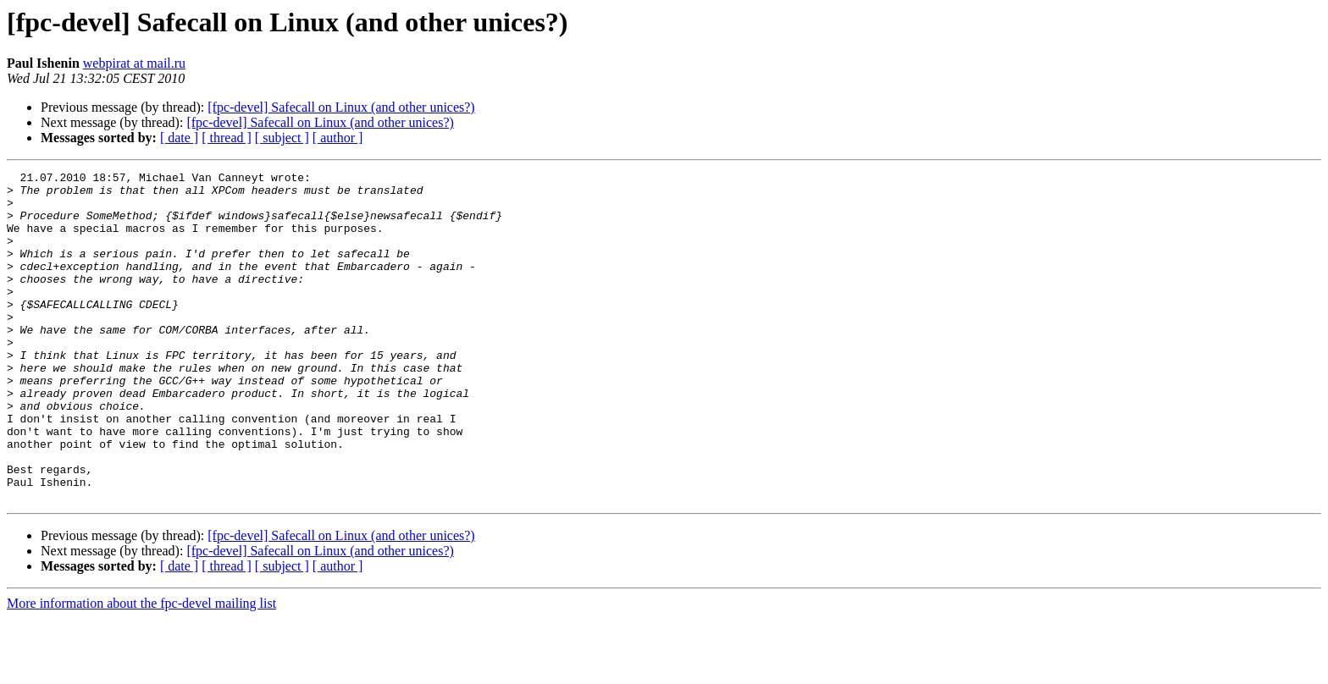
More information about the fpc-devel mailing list (141, 669)
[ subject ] (282, 137)
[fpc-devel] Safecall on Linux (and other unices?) (341, 107)
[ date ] (179, 137)
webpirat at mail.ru (134, 63)
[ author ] (338, 137)
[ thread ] (227, 137)
